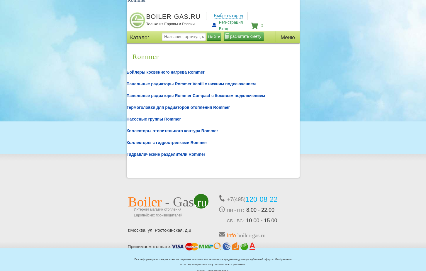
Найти (214, 37)
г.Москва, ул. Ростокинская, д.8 (159, 230)
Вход (223, 28)
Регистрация (231, 22)
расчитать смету (245, 36)
